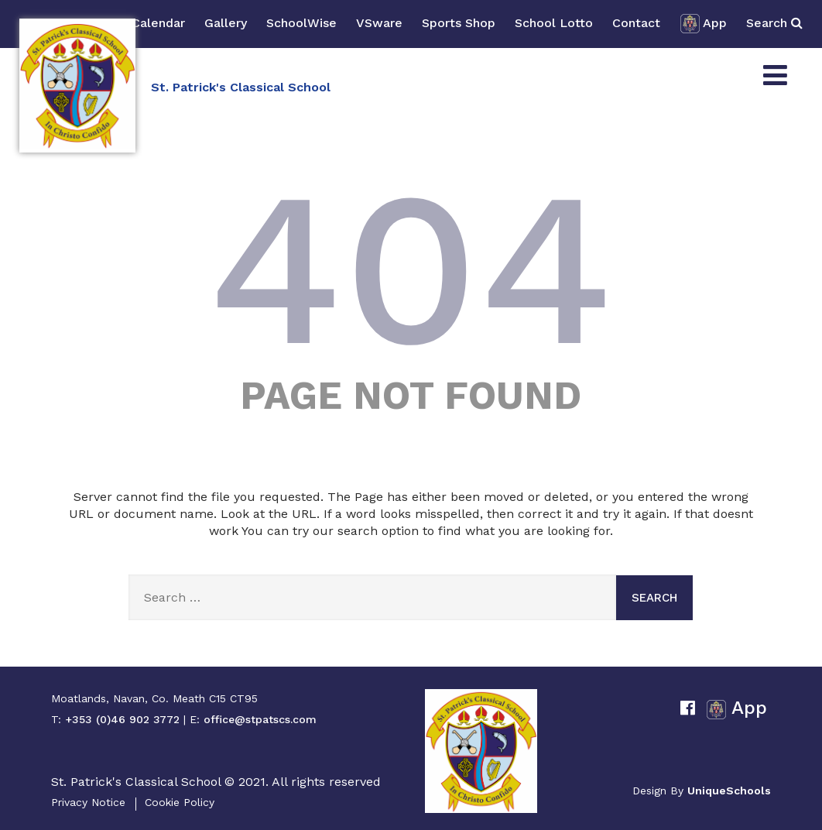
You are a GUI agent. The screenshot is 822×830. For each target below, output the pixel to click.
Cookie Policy (179, 802)
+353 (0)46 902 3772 (122, 719)
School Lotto (554, 22)
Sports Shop (458, 22)
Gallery (225, 22)
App (703, 23)
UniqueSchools (729, 790)
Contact (636, 22)
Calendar (158, 22)
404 (411, 269)
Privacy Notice (88, 802)
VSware (379, 22)
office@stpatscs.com (260, 719)
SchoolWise (301, 22)
